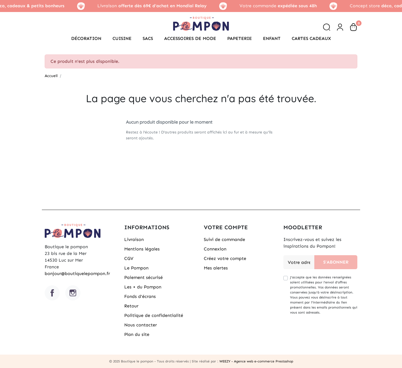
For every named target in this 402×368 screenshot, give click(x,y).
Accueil (51, 75)
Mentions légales (142, 249)
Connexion (215, 249)
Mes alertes (216, 268)
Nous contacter (140, 325)
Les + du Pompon (142, 287)
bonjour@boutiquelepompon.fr (77, 273)
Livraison (134, 239)
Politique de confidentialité (153, 315)
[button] (327, 27)
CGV (128, 258)
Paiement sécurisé (143, 277)
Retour (131, 306)
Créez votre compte (225, 258)
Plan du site (136, 334)
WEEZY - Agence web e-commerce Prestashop (256, 361)
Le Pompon (136, 268)
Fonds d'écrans (140, 296)
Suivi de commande (224, 239)
